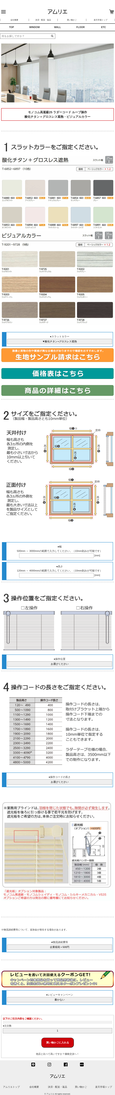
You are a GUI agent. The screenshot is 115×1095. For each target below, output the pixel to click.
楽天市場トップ (100, 20)
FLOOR (80, 27)
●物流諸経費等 (59, 942)
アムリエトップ (11, 1087)
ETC (103, 27)
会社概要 (14, 20)
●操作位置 (59, 659)
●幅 (60, 546)
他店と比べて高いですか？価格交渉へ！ (57, 1054)
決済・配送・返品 (43, 20)
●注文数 (7, 1026)
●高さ (59, 566)
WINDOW (34, 27)
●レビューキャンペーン (59, 994)
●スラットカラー (59, 336)
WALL (57, 27)
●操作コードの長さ (60, 777)
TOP (11, 27)
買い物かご (72, 20)
